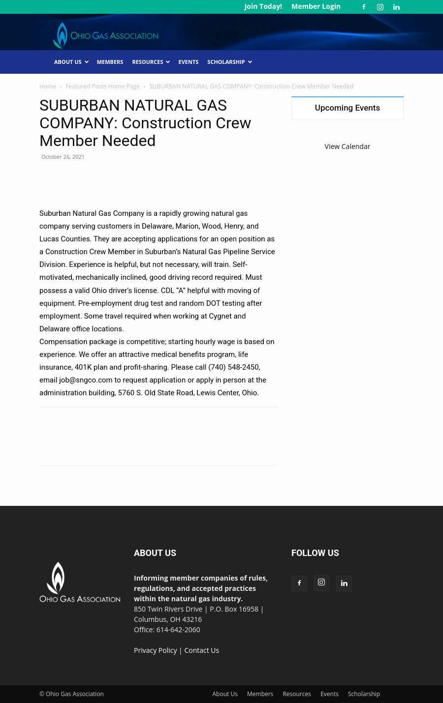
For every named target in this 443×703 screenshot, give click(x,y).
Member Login (316, 6)
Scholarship (229, 61)
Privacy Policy (155, 650)
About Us (71, 61)
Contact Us (201, 650)
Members (110, 61)
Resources (151, 61)
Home (47, 86)
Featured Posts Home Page (102, 86)
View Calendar (348, 146)
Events (188, 61)
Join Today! (263, 6)
